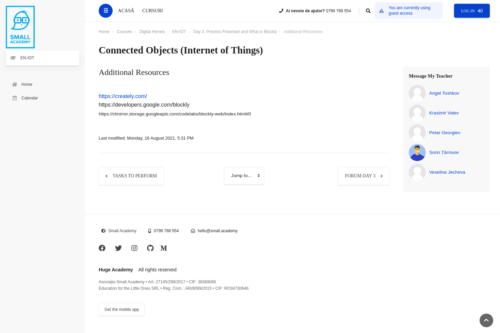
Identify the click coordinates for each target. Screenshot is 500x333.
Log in (472, 10)
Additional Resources (303, 31)
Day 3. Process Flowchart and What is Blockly (235, 31)
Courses (124, 31)
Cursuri (152, 10)
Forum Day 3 (360, 175)
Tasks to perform (135, 175)
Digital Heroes (152, 31)
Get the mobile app (121, 309)
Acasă (126, 10)
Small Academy (122, 230)
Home (104, 31)
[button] (368, 11)
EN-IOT (179, 31)
